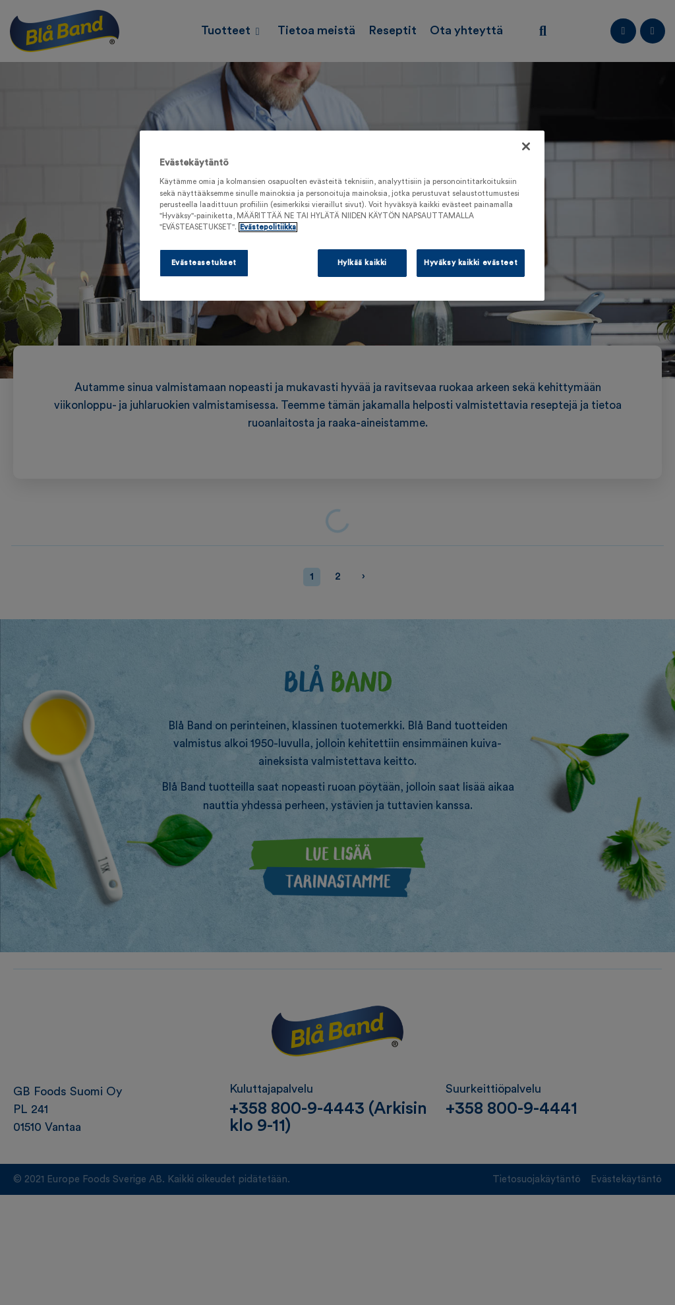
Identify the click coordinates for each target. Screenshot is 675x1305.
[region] (342, 216)
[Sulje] (526, 146)
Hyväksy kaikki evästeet (470, 262)
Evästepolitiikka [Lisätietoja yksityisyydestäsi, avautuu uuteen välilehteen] (268, 227)
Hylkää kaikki (362, 262)
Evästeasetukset (204, 262)
